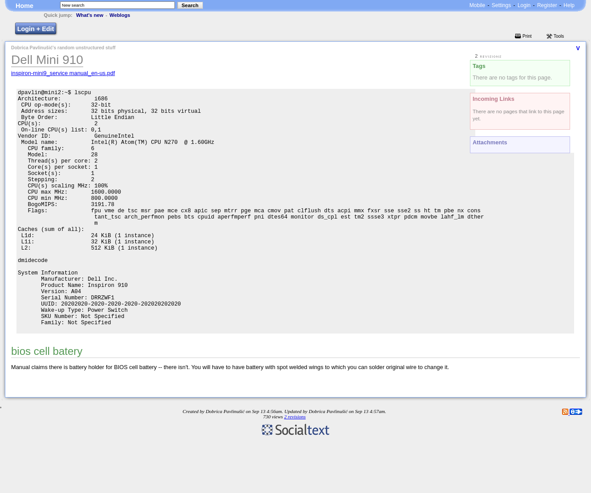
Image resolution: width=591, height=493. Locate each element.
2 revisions (294, 468)
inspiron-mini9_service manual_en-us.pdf (63, 73)
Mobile (477, 5)
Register (547, 5)
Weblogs (119, 15)
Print (527, 36)
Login (524, 5)
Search (190, 5)
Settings (501, 5)
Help (569, 5)
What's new (89, 15)
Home (24, 5)
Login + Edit (35, 28)
